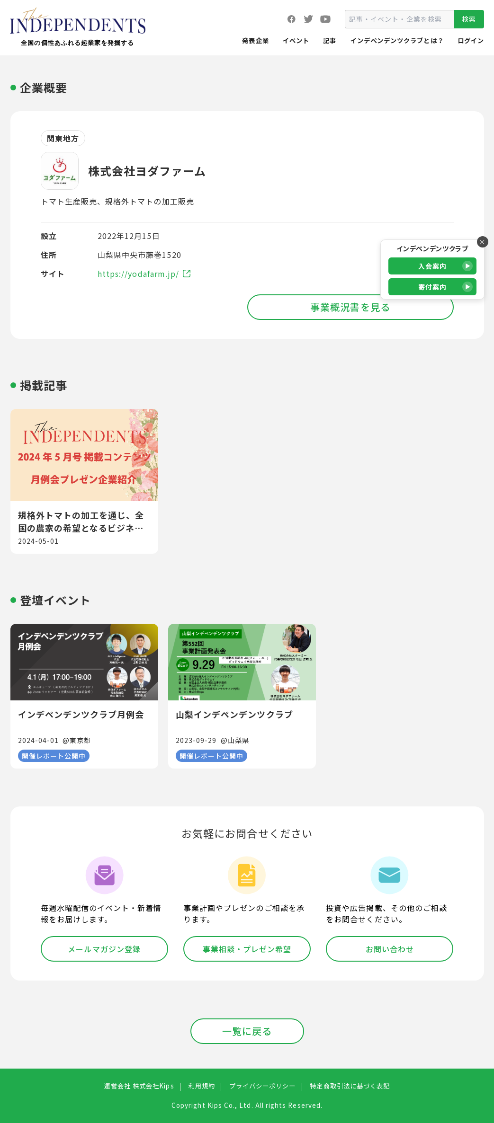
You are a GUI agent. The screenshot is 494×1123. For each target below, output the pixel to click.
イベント (296, 40)
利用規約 (202, 1085)
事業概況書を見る (350, 307)
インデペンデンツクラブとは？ (397, 40)
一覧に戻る (247, 1031)
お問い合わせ (390, 949)
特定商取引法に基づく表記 (350, 1085)
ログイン (471, 40)
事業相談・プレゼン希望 (247, 949)
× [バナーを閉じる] (482, 242)
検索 (469, 19)
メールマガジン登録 (104, 949)
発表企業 (255, 40)
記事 (329, 40)
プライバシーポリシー (262, 1085)
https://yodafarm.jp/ (144, 273)
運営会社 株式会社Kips (139, 1085)
